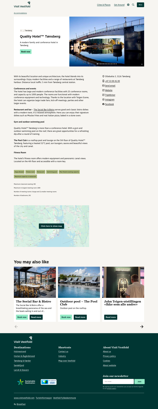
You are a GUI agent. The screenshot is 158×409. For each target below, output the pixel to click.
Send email (110, 85)
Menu (140, 5)
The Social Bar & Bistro (44, 109)
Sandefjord (19, 365)
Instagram (109, 99)
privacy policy (111, 388)
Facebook (109, 104)
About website (109, 365)
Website (108, 90)
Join (139, 381)
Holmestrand (20, 351)
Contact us (63, 351)
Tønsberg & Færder (22, 360)
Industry (62, 356)
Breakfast (21, 404)
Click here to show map (51, 226)
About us (107, 351)
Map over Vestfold (66, 360)
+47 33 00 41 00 (112, 81)
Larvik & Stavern (21, 370)
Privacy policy (109, 356)
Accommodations (20, 13)
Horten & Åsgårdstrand (24, 356)
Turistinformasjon (44, 398)
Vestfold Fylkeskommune (64, 398)
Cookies (106, 360)
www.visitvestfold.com (24, 398)
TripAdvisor (110, 95)
